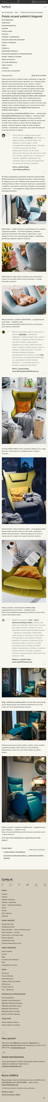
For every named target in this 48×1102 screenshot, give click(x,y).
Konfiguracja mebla (8, 927)
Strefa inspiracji (7, 951)
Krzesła (4, 910)
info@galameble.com (18, 1054)
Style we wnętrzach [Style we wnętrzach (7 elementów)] (9, 62)
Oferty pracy (6, 984)
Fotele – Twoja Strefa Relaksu (11, 905)
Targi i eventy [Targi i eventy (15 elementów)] (7, 65)
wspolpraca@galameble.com (12, 1075)
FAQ (3, 962)
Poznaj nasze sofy (8, 924)
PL (33, 2)
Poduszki (5, 916)
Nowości (5, 894)
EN (36, 2)
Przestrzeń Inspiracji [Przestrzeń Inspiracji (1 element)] (10, 51)
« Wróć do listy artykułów (38, 75)
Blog (16, 12)
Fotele (4, 908)
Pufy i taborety (7, 913)
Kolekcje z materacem (9, 902)
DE (43, 2)
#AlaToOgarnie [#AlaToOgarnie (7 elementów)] (7, 20)
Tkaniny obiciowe (7, 938)
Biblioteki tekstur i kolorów (11, 1011)
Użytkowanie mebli (8, 940)
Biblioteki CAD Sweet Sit (10, 1008)
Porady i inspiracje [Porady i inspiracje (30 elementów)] (9, 42)
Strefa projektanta (8, 997)
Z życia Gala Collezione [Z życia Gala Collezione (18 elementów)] (11, 71)
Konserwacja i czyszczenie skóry (12, 935)
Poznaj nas (5, 973)
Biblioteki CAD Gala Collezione (12, 1003)
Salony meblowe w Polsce (10, 1022)
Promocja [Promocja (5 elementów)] (5, 48)
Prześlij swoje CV (7, 987)
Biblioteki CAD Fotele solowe (11, 1006)
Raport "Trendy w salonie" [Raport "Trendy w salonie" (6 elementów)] (12, 56)
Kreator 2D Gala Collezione (11, 1014)
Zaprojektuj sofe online (9, 965)
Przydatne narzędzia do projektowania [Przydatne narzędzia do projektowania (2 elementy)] (17, 54)
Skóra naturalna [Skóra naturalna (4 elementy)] (8, 59)
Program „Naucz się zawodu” (11, 981)
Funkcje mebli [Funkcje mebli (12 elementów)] (7, 31)
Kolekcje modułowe (8, 899)
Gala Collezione (7, 12)
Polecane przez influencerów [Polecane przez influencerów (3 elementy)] (13, 39)
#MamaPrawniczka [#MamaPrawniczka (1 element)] (9, 25)
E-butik (4, 954)
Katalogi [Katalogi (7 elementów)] (5, 34)
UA (41, 2)
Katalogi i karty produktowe (11, 1000)
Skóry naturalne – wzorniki (11, 932)
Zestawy (4, 897)
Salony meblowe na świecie (11, 1025)
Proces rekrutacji (7, 976)
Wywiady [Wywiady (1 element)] (5, 68)
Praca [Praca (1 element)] (4, 45)
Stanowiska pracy (7, 978)
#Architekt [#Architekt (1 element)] (6, 23)
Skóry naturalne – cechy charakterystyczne (16, 929)
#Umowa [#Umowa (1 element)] (5, 28)
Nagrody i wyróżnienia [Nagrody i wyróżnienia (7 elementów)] (10, 37)
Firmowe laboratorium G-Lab (11, 943)
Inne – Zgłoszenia (8, 989)
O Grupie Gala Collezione (10, 959)
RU (38, 2)
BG (45, 2)
